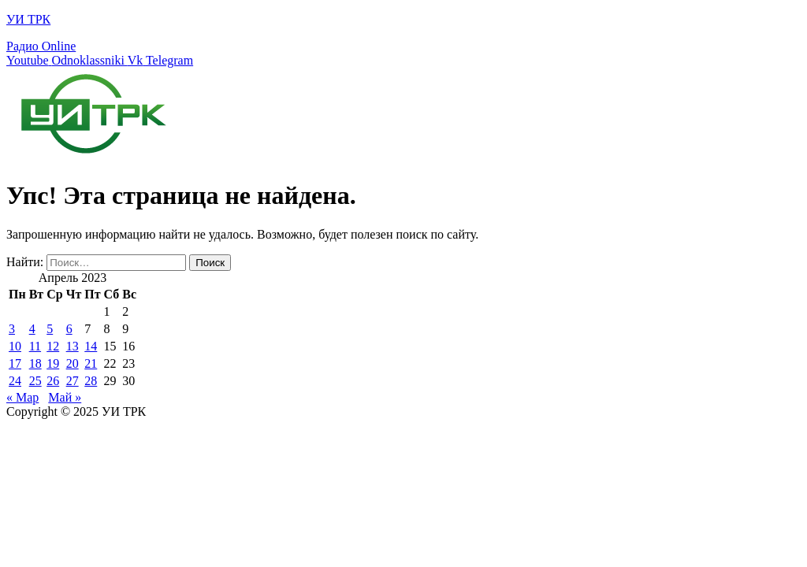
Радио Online (41, 46)
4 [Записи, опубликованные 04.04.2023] (32, 328)
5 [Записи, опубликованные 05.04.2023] (49, 328)
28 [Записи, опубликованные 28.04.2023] (90, 380)
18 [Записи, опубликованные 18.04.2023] (35, 363)
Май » (64, 397)
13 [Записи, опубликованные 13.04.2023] (72, 346)
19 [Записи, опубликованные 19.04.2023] (52, 363)
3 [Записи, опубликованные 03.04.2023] (12, 328)
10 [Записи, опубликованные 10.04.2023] (15, 346)
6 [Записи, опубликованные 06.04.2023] (69, 328)
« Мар (22, 397)
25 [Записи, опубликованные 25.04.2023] (35, 380)
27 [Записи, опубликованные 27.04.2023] (72, 380)
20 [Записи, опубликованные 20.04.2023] (72, 363)
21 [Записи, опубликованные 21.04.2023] (90, 363)
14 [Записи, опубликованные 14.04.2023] (90, 346)
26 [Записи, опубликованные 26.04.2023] (52, 380)
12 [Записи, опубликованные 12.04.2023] (52, 346)
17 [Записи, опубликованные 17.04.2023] (15, 363)
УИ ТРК (28, 19)
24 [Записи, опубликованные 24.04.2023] (15, 380)
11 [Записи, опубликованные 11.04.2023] (35, 346)
